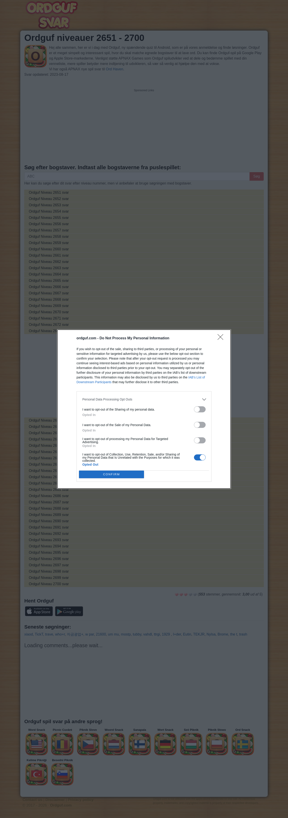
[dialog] (144, 409)
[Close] (222, 338)
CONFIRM (111, 474)
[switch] (200, 409)
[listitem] (144, 399)
